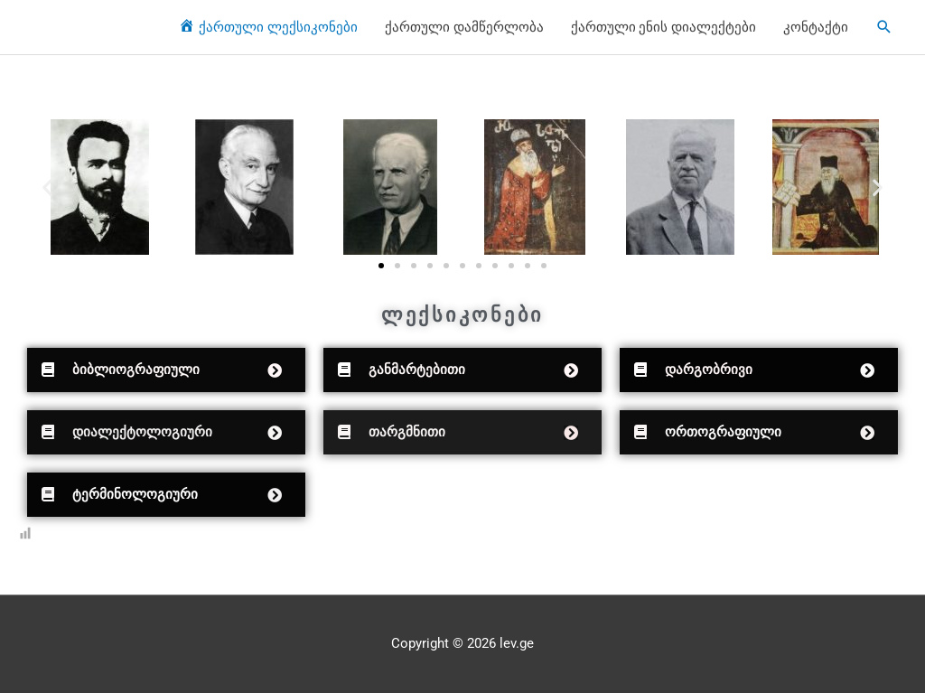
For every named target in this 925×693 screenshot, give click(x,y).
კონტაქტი (815, 27)
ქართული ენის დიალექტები (664, 27)
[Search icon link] (884, 27)
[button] (47, 187)
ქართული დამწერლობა (464, 27)
